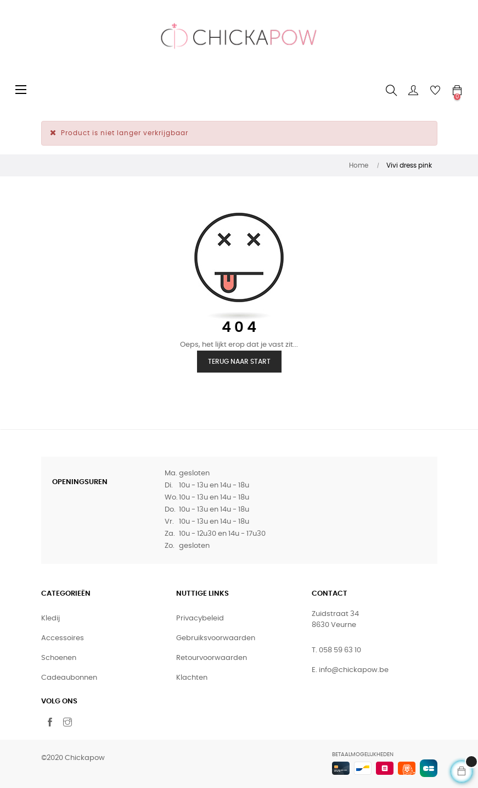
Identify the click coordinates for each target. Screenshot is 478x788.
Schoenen (58, 658)
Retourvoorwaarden (211, 658)
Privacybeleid (200, 618)
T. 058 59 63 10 (336, 650)
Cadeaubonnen (69, 677)
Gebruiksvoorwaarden (215, 638)
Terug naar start (239, 361)
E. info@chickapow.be (350, 670)
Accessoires (62, 638)
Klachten (191, 677)
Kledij (50, 618)
